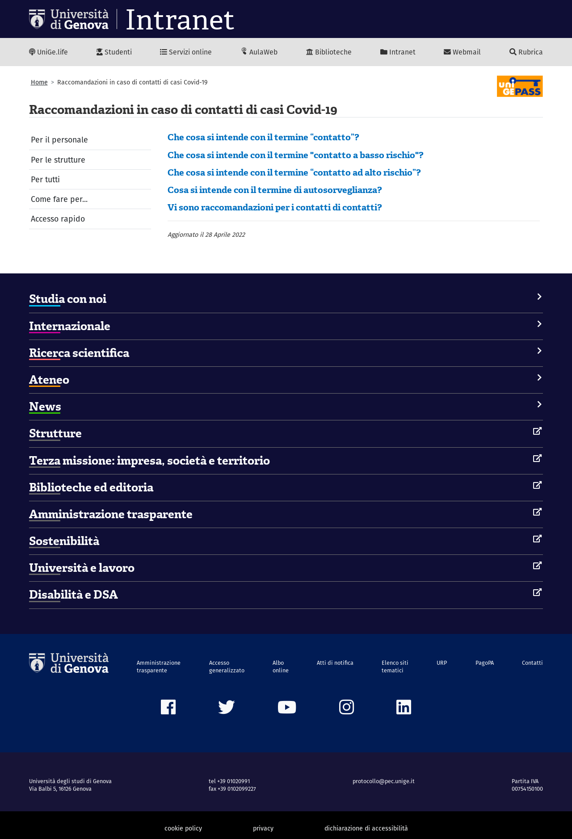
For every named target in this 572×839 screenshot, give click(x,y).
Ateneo (49, 379)
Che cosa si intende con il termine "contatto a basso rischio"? (296, 155)
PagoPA (484, 663)
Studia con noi (67, 298)
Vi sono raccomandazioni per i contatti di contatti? (275, 207)
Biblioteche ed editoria (91, 487)
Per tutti (45, 179)
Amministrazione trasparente (111, 514)
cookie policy (183, 828)
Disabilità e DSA (73, 594)
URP (442, 663)
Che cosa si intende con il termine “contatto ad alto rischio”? (294, 172)
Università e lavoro (82, 567)
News (45, 406)
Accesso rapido (58, 218)
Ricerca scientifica (79, 353)
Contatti (532, 663)
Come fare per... (59, 199)
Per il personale (59, 139)
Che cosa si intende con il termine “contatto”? (263, 137)
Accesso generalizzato (226, 666)
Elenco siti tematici (395, 666)
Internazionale (69, 326)
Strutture (55, 433)
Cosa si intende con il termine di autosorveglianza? (275, 190)
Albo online (281, 666)
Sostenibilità (64, 541)
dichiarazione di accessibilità (366, 828)
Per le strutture (58, 159)
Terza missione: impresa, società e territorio (149, 460)
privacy (263, 828)
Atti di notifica (335, 663)
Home (39, 82)
